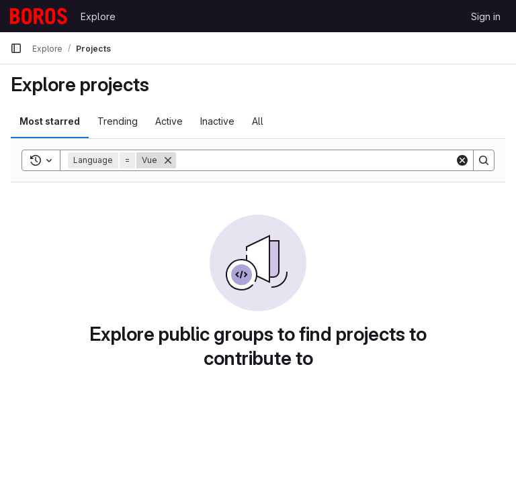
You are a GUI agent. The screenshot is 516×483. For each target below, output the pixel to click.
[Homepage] (38, 16)
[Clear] (462, 160)
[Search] (315, 160)
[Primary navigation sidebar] (16, 48)
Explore (98, 16)
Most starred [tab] (49, 121)
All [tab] (257, 121)
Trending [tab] (117, 121)
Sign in (486, 16)
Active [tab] (169, 121)
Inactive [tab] (217, 121)
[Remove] (168, 160)
